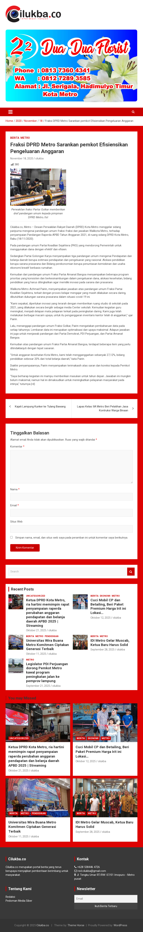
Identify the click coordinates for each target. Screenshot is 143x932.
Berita (14, 137)
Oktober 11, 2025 (36, 653)
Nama (15, 489)
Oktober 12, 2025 (100, 617)
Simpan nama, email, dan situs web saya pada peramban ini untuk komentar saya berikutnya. (71, 537)
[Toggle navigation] (10, 112)
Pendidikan (51, 636)
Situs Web (16, 521)
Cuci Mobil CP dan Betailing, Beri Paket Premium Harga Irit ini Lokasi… (108, 606)
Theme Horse (76, 925)
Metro (25, 137)
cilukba (39, 158)
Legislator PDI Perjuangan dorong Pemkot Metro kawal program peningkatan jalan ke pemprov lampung (47, 672)
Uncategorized (35, 596)
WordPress (120, 925)
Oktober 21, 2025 (36, 630)
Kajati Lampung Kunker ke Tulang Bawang (40, 406)
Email (14, 505)
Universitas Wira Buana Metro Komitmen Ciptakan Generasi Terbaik (47, 644)
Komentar (17, 446)
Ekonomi (105, 596)
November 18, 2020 (21, 158)
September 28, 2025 (102, 649)
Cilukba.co (42, 925)
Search (131, 572)
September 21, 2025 (38, 685)
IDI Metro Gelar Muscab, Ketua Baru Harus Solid (109, 642)
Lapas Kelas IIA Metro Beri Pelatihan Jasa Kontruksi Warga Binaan (102, 408)
